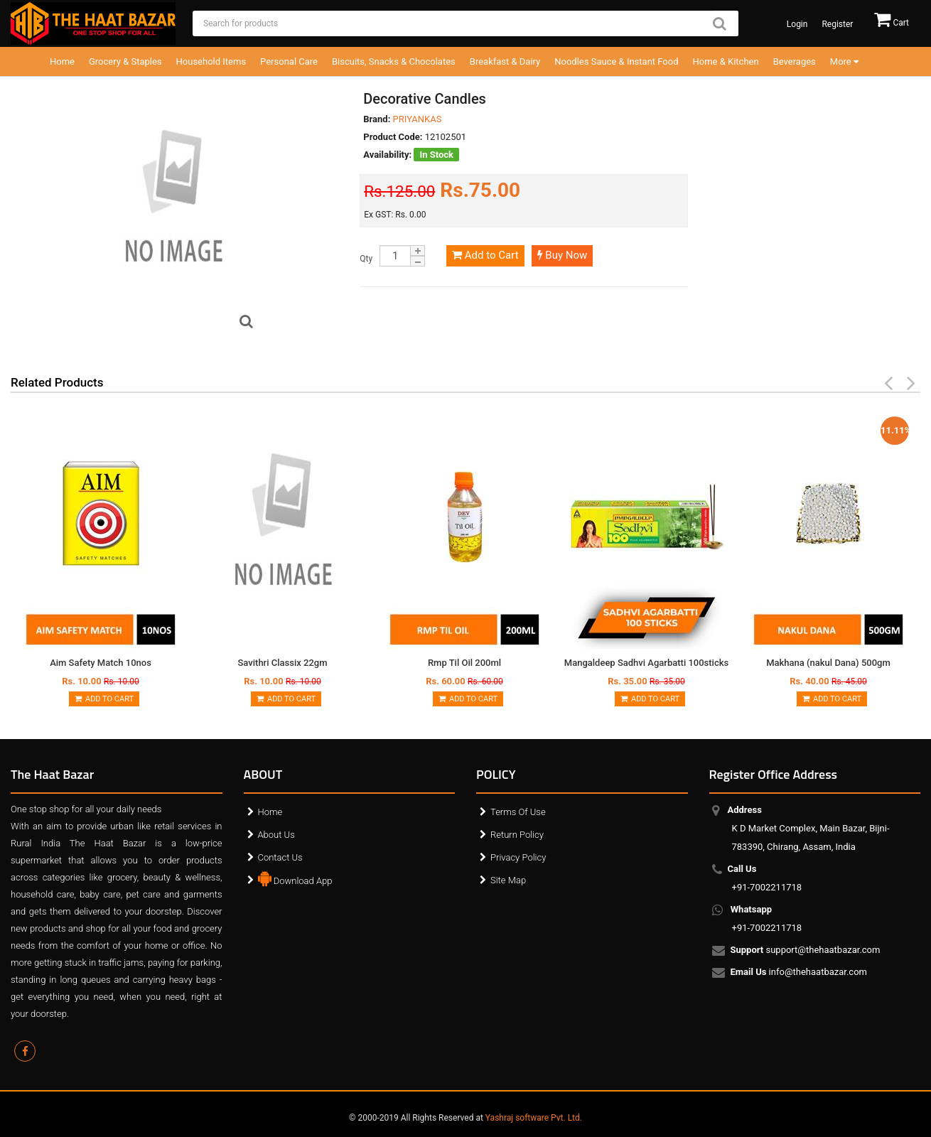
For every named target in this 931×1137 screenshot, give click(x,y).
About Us (276, 834)
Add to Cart (485, 255)
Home (62, 61)
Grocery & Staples (125, 61)
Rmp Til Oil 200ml (464, 662)
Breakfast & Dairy (505, 61)
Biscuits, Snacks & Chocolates (394, 61)
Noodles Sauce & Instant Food (616, 61)
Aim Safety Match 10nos (100, 662)
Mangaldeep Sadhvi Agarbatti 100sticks (646, 662)
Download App (295, 877)
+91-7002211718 (767, 878)
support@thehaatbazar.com (806, 950)
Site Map (508, 880)
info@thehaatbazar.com (800, 972)
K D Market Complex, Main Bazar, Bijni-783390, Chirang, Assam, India (811, 828)
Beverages (794, 61)
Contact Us (280, 857)
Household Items (211, 61)
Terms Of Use (518, 812)
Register (837, 24)
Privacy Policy (518, 857)
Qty (366, 259)
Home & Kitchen (726, 61)
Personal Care (289, 61)
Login (797, 24)
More (844, 61)
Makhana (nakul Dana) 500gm (828, 662)
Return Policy (517, 834)
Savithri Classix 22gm (283, 662)
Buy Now (562, 255)
